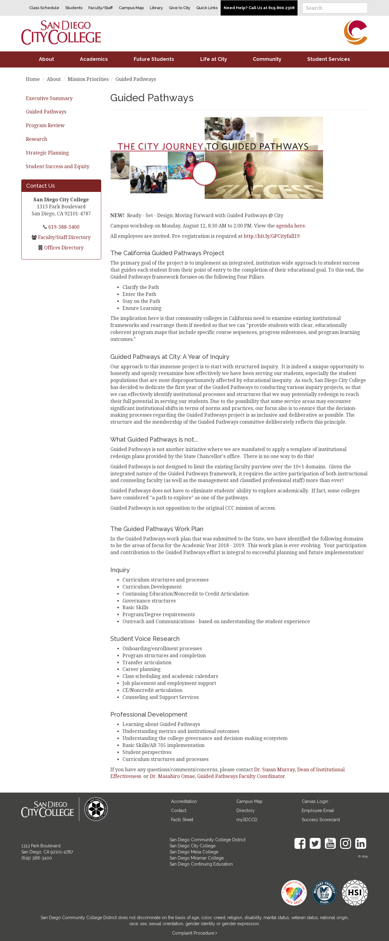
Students (73, 7)
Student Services (328, 59)
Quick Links (207, 7)
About (46, 59)
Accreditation (184, 801)
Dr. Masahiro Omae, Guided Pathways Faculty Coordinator (217, 776)
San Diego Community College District (208, 839)
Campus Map (131, 7)
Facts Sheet (182, 819)
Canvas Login (315, 801)
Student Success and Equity (57, 166)
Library (156, 7)
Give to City (179, 7)
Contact (178, 810)
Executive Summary (49, 98)
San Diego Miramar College (197, 858)
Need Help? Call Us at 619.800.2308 (259, 7)
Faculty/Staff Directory (64, 237)
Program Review (45, 125)
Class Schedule (44, 7)
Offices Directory (63, 248)
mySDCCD (246, 819)
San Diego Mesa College (194, 851)
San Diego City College (192, 845)
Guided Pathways (46, 112)
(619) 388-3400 (36, 858)
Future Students (154, 59)
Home (33, 79)
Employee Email (318, 810)
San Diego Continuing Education (201, 864)
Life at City (213, 59)
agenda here (290, 226)
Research (36, 139)
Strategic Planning (47, 153)
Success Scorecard (321, 819)
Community (267, 59)
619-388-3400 (63, 227)
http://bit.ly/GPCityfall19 (272, 236)
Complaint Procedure (193, 933)
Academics (94, 59)
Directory (245, 810)
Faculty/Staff (100, 7)
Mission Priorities (88, 79)
